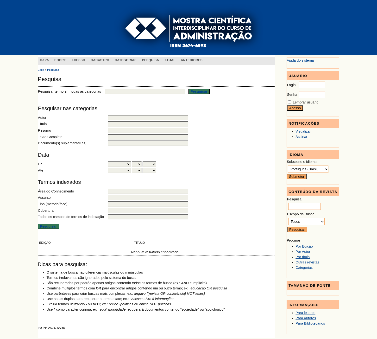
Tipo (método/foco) (52, 204)
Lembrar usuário (306, 102)
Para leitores (305, 313)
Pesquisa (150, 60)
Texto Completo (50, 137)
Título (42, 124)
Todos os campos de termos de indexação (71, 217)
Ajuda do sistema (300, 60)
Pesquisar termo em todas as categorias (69, 91)
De (40, 164)
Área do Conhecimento (56, 191)
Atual (170, 60)
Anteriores (191, 60)
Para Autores (305, 318)
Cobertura (46, 210)
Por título (302, 257)
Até (40, 170)
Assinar (301, 137)
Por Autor (302, 252)
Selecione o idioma (302, 162)
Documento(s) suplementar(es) (62, 143)
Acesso (78, 60)
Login (291, 85)
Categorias (304, 267)
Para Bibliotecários (310, 323)
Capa (44, 60)
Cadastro (100, 60)
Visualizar (303, 131)
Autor (42, 118)
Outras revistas (307, 262)
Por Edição (304, 246)
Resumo (44, 130)
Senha (292, 94)
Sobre (60, 60)
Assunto (44, 197)
